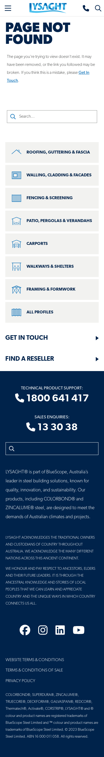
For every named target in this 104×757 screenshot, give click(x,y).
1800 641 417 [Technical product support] (52, 398)
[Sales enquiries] (86, 8)
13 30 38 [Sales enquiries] (51, 427)
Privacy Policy (20, 681)
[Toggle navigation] (8, 8)
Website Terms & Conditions (35, 660)
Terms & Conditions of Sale (34, 670)
